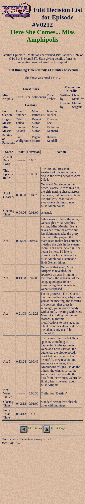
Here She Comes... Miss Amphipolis (42, 35)
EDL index (31, 428)
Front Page (54, 428)
